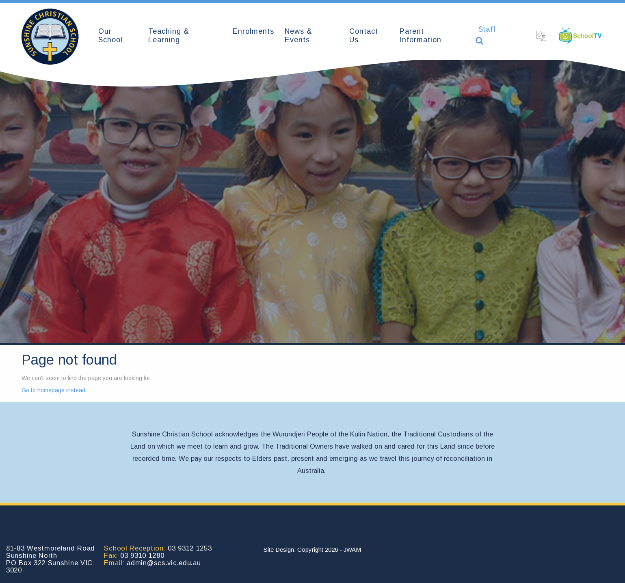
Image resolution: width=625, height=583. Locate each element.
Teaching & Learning (168, 35)
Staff (487, 29)
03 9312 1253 (190, 548)
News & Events (298, 35)
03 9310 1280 (142, 555)
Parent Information (420, 35)
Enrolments (253, 31)
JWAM (352, 549)
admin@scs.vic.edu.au (164, 562)
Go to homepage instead (53, 390)
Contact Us (363, 35)
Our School (110, 35)
